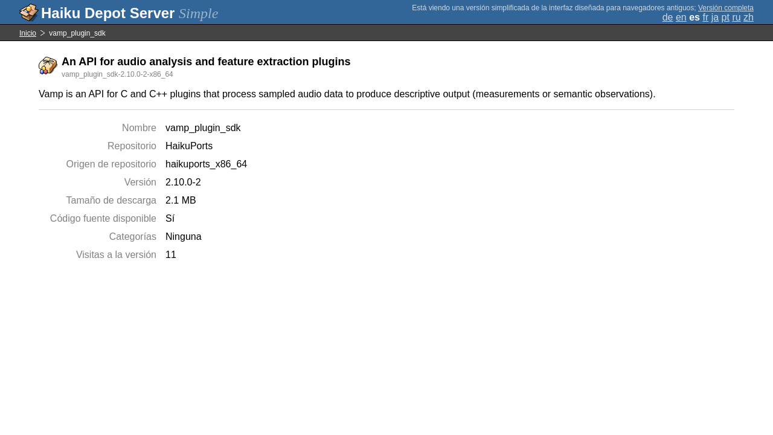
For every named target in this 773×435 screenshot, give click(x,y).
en (681, 17)
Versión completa (726, 8)
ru (736, 17)
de (667, 17)
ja (715, 17)
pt (726, 17)
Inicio (27, 33)
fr (705, 17)
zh (748, 17)
